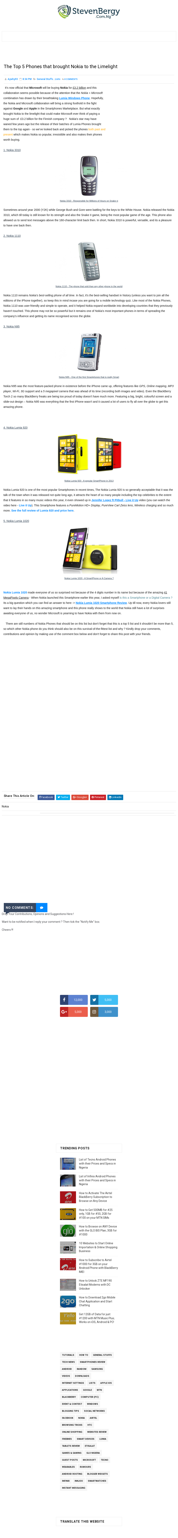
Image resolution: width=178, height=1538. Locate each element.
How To (83, 1356)
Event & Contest (72, 1405)
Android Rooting (72, 1475)
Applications (70, 1391)
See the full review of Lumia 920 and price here (42, 513)
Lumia (102, 1440)
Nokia (81, 1419)
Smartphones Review (92, 1363)
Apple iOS (106, 1384)
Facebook (67, 1419)
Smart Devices (85, 1440)
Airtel (93, 1419)
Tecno (104, 1461)
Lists (57, 81)
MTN (99, 1391)
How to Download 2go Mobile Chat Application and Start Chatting (97, 1302)
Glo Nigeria (93, 1454)
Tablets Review (71, 1447)
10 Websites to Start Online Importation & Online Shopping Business (98, 1248)
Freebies (67, 1440)
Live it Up (25, 507)
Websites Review (97, 1433)
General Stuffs (45, 81)
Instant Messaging (73, 1489)
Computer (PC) (90, 1398)
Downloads (82, 1377)
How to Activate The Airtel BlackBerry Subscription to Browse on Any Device (95, 1198)
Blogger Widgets (97, 1475)
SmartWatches (97, 1482)
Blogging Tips (70, 1412)
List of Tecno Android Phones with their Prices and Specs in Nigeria (97, 1164)
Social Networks (94, 1412)
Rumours (85, 1468)
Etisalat (90, 1447)
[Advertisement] (89, 55)
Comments (71, 82)
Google (87, 1391)
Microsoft (89, 1461)
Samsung (97, 1370)
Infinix (66, 1482)
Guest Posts (70, 1461)
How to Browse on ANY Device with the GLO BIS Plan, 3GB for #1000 (98, 1231)
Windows (92, 1405)
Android (67, 1370)
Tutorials (68, 1356)
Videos (66, 1377)
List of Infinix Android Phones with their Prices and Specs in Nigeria (97, 1181)
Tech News (68, 1363)
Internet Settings (73, 1384)
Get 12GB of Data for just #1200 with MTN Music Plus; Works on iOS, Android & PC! (97, 1319)
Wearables (68, 1468)
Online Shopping (72, 1433)
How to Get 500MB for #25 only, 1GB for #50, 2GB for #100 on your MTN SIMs (96, 1214)
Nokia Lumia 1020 (15, 594)
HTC (89, 1426)
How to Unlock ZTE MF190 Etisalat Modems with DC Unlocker (95, 1285)
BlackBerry (69, 1398)
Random (81, 1370)
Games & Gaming (71, 1454)
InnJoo (79, 1482)
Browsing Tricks (72, 1426)
